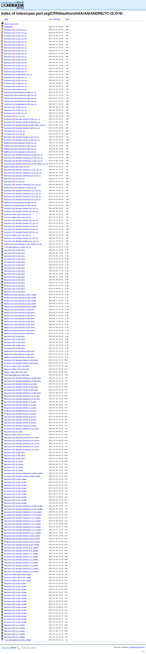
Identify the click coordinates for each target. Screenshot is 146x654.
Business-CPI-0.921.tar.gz (15, 39)
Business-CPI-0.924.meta (14, 250)
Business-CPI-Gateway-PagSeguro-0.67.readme (23, 512)
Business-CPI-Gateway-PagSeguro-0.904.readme (23, 473)
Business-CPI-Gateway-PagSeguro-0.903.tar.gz (23, 161)
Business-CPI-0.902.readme (15, 619)
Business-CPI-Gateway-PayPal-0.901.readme (22, 542)
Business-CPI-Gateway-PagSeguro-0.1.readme (22, 533)
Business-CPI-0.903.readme (15, 616)
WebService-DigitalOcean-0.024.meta (19, 315)
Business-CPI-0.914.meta (14, 280)
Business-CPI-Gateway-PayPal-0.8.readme (21, 550)
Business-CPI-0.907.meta (14, 348)
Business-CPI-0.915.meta (14, 277)
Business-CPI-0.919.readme (15, 494)
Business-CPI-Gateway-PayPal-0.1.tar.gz (21, 241)
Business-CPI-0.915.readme (15, 583)
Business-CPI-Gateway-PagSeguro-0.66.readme (23, 515)
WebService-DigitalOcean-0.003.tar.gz (20, 187)
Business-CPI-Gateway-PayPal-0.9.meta (20, 402)
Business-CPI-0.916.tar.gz (15, 56)
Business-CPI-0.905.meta (14, 339)
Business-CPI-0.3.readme (14, 631)
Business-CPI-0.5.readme (14, 625)
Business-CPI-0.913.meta (14, 283)
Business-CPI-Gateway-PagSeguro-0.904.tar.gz (23, 155)
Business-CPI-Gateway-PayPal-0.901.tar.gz (22, 140)
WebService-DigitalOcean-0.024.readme (20, 300)
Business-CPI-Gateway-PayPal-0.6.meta (20, 411)
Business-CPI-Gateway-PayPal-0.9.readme (21, 548)
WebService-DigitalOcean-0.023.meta (19, 318)
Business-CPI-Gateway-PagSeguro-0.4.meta (21, 440)
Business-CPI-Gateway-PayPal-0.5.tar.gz (21, 226)
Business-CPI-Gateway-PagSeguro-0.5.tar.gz (22, 184)
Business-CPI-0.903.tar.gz (15, 107)
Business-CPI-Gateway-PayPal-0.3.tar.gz (21, 232)
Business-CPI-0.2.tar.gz (14, 178)
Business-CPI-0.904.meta (14, 342)
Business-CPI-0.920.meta (14, 262)
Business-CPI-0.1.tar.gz (14, 181)
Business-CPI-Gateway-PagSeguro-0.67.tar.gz (23, 170)
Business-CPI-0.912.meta (14, 286)
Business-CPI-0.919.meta (14, 265)
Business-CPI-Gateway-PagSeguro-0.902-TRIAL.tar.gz (26, 164)
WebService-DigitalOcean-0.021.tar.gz (20, 143)
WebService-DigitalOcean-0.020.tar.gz (20, 146)
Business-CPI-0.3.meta (13, 461)
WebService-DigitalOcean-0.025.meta (19, 312)
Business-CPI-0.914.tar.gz (15, 59)
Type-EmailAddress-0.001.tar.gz (17, 247)
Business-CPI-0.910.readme (15, 598)
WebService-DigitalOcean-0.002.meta (19, 354)
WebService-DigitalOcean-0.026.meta (19, 309)
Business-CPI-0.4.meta (13, 431)
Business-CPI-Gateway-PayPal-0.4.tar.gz (21, 229)
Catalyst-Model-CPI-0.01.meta (16, 434)
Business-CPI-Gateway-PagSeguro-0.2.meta (21, 446)
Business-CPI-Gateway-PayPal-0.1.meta (20, 425)
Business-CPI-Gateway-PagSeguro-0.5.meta (21, 437)
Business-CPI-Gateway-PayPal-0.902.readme (22, 539)
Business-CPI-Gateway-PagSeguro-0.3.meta (21, 443)
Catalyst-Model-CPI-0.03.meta (16, 366)
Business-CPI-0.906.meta (14, 336)
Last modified (54, 19)
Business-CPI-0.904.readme (15, 613)
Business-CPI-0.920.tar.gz (15, 42)
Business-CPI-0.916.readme (15, 503)
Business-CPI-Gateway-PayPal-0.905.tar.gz (22, 119)
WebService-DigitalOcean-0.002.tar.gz (20, 202)
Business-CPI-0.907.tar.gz (15, 80)
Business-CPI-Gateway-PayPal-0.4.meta (20, 417)
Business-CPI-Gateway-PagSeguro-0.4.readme (22, 524)
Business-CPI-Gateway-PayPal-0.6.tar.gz (21, 220)
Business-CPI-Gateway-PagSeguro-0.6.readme (22, 518)
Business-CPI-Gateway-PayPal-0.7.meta (20, 408)
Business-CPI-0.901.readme (15, 622)
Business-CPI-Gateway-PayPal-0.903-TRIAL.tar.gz (24, 125)
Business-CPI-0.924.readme (15, 479)
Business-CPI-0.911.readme (15, 595)
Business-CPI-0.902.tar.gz (15, 110)
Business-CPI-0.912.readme (15, 592)
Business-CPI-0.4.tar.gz (14, 131)
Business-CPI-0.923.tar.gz (15, 33)
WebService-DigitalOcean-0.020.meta (19, 327)
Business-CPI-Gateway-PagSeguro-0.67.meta (22, 396)
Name (6, 19)
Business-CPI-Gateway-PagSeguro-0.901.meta (22, 393)
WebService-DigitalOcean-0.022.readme (20, 306)
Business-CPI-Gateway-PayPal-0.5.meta (20, 414)
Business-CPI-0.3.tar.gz (14, 134)
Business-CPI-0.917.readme (15, 500)
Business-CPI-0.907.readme (15, 604)
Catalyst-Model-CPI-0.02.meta (16, 369)
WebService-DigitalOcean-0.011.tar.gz (20, 149)
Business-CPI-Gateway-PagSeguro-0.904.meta (22, 378)
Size (67, 19)
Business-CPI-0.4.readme (14, 628)
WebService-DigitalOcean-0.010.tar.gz (20, 152)
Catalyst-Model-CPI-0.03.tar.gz (17, 214)
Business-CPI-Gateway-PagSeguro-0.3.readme (22, 527)
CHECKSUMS (8, 27)
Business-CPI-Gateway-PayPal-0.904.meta (21, 363)
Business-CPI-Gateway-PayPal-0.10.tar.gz (21, 137)
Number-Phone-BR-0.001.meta (15, 372)
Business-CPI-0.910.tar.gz (15, 71)
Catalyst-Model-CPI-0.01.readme (17, 580)
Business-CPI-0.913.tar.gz (15, 65)
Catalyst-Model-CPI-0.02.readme (17, 577)
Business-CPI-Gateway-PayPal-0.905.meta (21, 360)
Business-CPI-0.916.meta (14, 274)
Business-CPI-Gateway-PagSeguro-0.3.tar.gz (22, 190)
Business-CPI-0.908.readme (15, 601)
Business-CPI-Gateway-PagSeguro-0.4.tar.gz (22, 193)
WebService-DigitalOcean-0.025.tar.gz (20, 95)
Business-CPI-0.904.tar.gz (15, 89)
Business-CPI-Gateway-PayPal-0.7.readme (21, 553)
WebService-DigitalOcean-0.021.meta (19, 324)
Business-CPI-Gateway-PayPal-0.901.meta (21, 390)
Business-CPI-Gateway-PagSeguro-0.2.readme (22, 530)
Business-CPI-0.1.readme (14, 637)
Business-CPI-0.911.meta (14, 289)
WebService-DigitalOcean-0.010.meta (19, 333)
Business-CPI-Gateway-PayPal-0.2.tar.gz (21, 238)
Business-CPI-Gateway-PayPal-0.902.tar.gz (22, 128)
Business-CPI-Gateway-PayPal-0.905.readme (22, 476)
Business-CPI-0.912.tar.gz (15, 62)
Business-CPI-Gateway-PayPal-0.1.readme (21, 571)
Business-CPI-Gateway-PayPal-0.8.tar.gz (21, 211)
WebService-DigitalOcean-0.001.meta (19, 357)
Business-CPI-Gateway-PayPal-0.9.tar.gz (21, 208)
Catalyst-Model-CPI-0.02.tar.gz (17, 217)
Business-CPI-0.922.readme (15, 485)
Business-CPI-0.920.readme (15, 491)
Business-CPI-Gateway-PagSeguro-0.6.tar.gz (22, 175)
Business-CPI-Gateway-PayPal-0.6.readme (21, 556)
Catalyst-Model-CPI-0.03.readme (17, 574)
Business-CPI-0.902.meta (14, 455)
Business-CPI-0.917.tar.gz (15, 50)
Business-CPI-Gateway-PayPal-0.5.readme (21, 559)
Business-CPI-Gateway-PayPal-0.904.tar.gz (22, 122)
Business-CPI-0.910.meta (14, 292)
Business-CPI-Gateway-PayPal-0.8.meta (20, 405)
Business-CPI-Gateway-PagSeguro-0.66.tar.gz (23, 172)
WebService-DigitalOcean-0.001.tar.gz (20, 205)
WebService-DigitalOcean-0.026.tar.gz (20, 92)
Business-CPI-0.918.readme (15, 497)
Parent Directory (11, 24)
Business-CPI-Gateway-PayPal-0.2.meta (20, 422)
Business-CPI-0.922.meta (14, 256)
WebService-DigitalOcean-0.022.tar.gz (20, 104)
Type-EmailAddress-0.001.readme (17, 640)
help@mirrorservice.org (137, 647)
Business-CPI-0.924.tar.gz (15, 30)
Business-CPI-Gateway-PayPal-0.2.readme (21, 568)
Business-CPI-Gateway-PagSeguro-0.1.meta (21, 449)
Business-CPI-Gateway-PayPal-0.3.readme (21, 565)
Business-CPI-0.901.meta (14, 458)
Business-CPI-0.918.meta (14, 268)
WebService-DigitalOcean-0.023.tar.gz (20, 101)
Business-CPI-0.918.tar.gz (15, 47)
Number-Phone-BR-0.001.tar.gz (16, 167)
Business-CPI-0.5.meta (13, 464)
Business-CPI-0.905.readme (15, 610)
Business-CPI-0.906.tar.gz (15, 83)
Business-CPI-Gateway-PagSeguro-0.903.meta (22, 381)
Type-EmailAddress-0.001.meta (16, 375)
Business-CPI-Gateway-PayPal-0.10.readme (21, 545)
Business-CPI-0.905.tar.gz (15, 86)
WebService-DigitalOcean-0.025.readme (20, 297)
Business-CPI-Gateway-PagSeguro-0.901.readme (23, 509)
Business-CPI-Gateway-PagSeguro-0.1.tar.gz (22, 199)
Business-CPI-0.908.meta (14, 345)
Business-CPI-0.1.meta (13, 470)
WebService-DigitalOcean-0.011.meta (19, 330)
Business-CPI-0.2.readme (14, 634)
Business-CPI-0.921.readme (15, 488)
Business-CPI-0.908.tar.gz (15, 77)
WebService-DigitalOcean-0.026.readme (20, 295)
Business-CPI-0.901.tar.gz (15, 113)
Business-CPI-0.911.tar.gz (15, 68)
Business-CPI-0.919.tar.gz (15, 45)
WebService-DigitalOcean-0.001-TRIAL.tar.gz (23, 244)
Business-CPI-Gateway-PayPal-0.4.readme (21, 562)
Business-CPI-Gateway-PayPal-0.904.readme (22, 536)
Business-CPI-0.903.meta (14, 452)
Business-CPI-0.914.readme (15, 586)
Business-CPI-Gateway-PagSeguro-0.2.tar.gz (22, 196)
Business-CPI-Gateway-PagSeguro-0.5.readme (22, 521)
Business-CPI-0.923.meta (14, 253)
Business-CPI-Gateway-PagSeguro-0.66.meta (22, 399)
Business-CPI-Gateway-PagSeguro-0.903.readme (23, 506)
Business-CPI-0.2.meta (13, 467)
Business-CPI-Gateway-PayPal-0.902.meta (21, 387)
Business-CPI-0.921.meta (14, 259)
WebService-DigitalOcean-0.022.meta (19, 321)
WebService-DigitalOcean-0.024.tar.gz (20, 98)
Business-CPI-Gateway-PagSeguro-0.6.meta (21, 428)
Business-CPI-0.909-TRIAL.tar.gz (18, 74)
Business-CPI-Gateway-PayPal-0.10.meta (20, 384)
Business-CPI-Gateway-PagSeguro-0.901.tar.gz (23, 158)
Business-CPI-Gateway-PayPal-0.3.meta (20, 420)
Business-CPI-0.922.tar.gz (15, 36)
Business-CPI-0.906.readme (15, 607)
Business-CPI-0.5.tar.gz (14, 116)
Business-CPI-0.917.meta (14, 271)
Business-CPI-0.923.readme (15, 482)
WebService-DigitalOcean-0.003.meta (19, 351)
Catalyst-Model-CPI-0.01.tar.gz (17, 235)
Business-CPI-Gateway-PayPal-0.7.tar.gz (21, 223)
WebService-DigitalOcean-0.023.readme (20, 303)
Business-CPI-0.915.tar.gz (15, 53)
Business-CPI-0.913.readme (15, 589)
